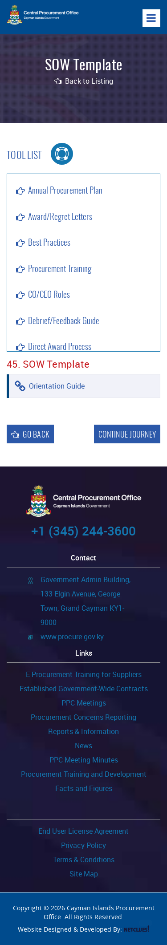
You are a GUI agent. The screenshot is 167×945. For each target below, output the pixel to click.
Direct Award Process (59, 347)
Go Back (30, 435)
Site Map (83, 874)
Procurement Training (59, 269)
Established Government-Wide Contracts (84, 689)
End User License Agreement (83, 831)
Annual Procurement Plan (65, 191)
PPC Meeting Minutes (83, 760)
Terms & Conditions (83, 859)
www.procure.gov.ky (72, 636)
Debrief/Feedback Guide (63, 321)
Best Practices (49, 243)
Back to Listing (83, 81)
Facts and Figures (83, 788)
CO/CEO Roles (49, 295)
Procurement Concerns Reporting (83, 717)
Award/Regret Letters (60, 217)
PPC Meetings (83, 703)
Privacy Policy (83, 845)
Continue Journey (127, 435)
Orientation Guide (57, 386)
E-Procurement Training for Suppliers (84, 674)
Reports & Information (83, 731)
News (83, 745)
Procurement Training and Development (84, 774)
